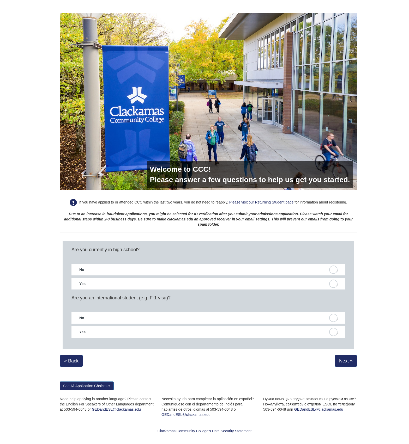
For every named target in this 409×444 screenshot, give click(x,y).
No (81, 270)
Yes (82, 284)
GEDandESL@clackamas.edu (116, 409)
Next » (346, 360)
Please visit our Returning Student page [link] (261, 202)
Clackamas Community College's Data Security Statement (205, 431)
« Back (71, 360)
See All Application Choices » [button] (86, 386)
